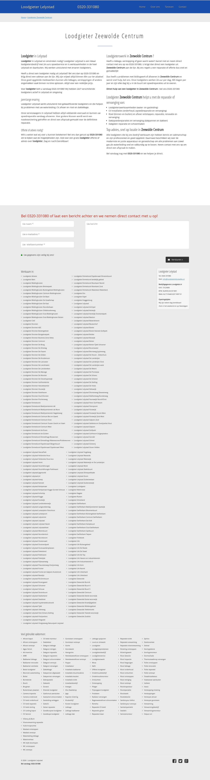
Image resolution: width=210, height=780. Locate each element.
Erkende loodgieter (50, 690)
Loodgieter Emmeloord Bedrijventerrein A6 (39, 406)
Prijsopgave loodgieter (100, 690)
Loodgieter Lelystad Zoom (78, 476)
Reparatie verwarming (128, 642)
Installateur (69, 666)
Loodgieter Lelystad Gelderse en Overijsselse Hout (93, 423)
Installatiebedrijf (71, 683)
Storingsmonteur (150, 652)
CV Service (27, 714)
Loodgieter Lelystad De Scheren (86, 379)
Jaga (66, 693)
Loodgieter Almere (30, 276)
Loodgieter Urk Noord (76, 568)
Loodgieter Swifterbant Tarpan (79, 534)
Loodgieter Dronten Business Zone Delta (38, 338)
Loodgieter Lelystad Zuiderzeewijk (81, 483)
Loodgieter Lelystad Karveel (33, 483)
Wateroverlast (28, 739)
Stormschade (149, 656)
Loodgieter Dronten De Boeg (34, 344)
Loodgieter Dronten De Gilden (34, 355)
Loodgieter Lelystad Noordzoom (35, 538)
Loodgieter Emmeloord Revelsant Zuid (88, 286)
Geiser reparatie (49, 707)
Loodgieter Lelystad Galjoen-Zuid (86, 420)
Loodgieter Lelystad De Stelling (85, 382)
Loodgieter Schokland (76, 500)
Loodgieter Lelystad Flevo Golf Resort (88, 403)
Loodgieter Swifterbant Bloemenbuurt (82, 510)
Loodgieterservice (98, 656)
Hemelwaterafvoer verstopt (75, 659)
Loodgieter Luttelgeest (76, 486)
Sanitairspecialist (126, 707)
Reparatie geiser (98, 710)
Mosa (94, 663)
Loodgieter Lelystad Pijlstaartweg (35, 561)
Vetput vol (148, 714)
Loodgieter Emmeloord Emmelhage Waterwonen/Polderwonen (46, 440)
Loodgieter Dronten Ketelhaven (35, 392)
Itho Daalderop (71, 690)
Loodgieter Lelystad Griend (84, 440)
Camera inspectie (29, 693)
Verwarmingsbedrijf (151, 707)
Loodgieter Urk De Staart (77, 551)
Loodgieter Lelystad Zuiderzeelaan (81, 479)
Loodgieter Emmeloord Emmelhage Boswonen (40, 437)
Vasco (146, 686)
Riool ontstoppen (127, 676)
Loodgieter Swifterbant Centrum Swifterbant (85, 517)
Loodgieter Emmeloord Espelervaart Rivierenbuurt (93, 276)
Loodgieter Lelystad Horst (32, 462)
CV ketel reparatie (29, 704)
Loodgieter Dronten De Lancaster (35, 362)
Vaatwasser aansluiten (152, 680)
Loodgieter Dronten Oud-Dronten (36, 396)
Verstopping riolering (152, 690)
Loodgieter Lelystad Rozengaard (35, 582)
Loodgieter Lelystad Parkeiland (34, 551)
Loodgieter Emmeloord (31, 403)
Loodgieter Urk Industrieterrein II (80, 561)
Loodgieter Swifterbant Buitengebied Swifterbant (86, 514)
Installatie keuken (72, 676)
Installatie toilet (71, 680)
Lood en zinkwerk (98, 642)
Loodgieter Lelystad (37, 6)
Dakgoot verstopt (49, 663)
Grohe (67, 645)
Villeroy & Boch (29, 719)
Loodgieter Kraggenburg (83, 300)
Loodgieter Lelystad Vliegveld (34, 620)
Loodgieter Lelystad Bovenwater (86, 348)
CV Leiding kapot (29, 710)
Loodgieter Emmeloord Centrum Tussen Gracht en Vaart (44, 423)
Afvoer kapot (28, 639)
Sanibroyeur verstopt (128, 704)
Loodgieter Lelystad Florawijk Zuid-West (89, 416)
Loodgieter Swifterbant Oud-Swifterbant (83, 527)
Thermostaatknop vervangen (155, 659)
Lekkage (68, 707)
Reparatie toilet (126, 639)
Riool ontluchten (126, 673)
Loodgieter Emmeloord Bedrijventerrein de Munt (41, 409)
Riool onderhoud (126, 669)
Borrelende (27, 680)
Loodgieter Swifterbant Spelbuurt (81, 531)
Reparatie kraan (98, 714)
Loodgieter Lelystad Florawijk (85, 409)
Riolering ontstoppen (128, 649)
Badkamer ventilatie (30, 666)
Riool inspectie (125, 659)
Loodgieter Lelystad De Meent (85, 368)
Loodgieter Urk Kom (76, 565)
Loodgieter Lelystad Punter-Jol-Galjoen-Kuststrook (42, 572)
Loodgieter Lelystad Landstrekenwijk (37, 503)
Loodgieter (96, 645)
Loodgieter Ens (79, 293)
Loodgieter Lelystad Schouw (33, 589)
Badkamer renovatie (30, 663)
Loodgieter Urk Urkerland (78, 575)
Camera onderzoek (30, 697)
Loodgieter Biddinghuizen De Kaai (36, 303)
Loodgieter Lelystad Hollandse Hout (36, 455)
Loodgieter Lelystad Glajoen (84, 427)
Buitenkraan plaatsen (31, 690)
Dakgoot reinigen (49, 649)
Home (23, 17)
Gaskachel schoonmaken (52, 697)
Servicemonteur (126, 714)
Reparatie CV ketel (99, 707)
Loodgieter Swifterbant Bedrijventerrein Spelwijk (86, 507)
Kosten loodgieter (72, 704)
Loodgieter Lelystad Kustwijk (34, 500)
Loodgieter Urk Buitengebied (79, 544)
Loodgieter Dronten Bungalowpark (36, 334)
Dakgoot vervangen (50, 666)
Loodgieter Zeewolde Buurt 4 (79, 585)
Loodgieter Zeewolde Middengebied (82, 606)
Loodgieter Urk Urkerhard (78, 572)
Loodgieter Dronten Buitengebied (35, 331)
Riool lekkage (125, 666)
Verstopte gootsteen (151, 700)
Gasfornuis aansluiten (51, 693)
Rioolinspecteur (126, 686)
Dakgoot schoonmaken (52, 659)
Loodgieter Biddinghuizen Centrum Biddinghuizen (42, 293)
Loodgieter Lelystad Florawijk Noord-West (90, 413)
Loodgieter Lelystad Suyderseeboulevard (38, 603)
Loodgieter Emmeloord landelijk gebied (89, 279)
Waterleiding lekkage (31, 736)
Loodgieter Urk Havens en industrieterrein (84, 558)
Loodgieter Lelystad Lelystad (34, 520)
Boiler (25, 676)
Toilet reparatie (149, 669)
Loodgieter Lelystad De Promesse (86, 372)
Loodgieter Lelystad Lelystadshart (35, 527)
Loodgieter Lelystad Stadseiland (35, 596)
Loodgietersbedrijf (99, 652)
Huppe (67, 663)
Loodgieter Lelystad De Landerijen (87, 358)
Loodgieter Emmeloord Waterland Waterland (91, 290)
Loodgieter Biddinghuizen (33, 283)
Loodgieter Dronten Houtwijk (34, 389)
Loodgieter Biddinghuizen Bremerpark (37, 286)
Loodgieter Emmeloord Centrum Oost (37, 420)
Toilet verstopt (149, 673)
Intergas (68, 686)
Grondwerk (69, 649)
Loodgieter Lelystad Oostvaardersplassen (38, 548)
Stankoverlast (149, 642)
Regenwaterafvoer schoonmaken (104, 700)
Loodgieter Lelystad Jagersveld (34, 472)
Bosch (25, 683)
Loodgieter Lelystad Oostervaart (35, 541)
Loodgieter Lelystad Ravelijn (33, 575)
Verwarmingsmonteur (152, 710)
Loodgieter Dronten (30, 324)
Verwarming (148, 704)
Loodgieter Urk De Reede (77, 548)
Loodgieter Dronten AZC (32, 327)
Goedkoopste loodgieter (52, 710)
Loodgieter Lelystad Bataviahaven (86, 320)
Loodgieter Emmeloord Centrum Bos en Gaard (40, 416)
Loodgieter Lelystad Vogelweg (79, 452)
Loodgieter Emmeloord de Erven (35, 430)
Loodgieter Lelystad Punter (33, 568)
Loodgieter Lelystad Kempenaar (35, 486)
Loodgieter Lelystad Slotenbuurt (35, 592)
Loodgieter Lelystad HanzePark (34, 452)
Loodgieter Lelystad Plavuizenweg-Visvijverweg (41, 565)
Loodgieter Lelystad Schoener (34, 585)
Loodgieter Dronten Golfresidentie (36, 382)
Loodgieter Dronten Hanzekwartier (36, 386)
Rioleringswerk (125, 652)
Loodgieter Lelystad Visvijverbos (35, 616)
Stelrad (146, 645)
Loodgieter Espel (80, 296)
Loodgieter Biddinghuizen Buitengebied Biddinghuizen (43, 290)
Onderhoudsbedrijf (99, 673)
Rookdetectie (125, 697)
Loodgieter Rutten (75, 496)
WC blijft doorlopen (30, 743)
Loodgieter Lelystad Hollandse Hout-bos (38, 459)
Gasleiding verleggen (51, 700)
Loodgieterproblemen (100, 649)
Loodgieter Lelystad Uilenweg (34, 609)
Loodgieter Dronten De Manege (35, 372)
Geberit (46, 704)
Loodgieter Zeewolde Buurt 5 (79, 589)
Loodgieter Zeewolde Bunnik (79, 582)
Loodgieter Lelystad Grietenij (85, 444)
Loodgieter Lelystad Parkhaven (34, 555)
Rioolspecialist (125, 690)
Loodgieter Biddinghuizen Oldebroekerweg (39, 310)
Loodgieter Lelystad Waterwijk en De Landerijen (86, 462)
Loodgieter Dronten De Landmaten (36, 365)
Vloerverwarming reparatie (33, 722)
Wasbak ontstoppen (30, 729)
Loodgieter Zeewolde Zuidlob (79, 616)
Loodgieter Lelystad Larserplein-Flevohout (39, 510)
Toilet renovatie (150, 666)
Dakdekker (47, 642)
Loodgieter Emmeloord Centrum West (37, 427)
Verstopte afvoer (150, 697)
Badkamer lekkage (30, 659)
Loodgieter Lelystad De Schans (85, 375)
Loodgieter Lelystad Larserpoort (35, 514)
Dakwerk (46, 683)
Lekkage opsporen (99, 639)
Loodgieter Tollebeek (76, 538)
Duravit (46, 686)
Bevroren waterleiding (31, 673)
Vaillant (147, 683)
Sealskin (123, 710)
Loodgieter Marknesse (76, 490)
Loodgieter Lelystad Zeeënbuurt (80, 469)
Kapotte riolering (71, 697)
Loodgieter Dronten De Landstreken (36, 368)
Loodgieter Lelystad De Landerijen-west (89, 365)
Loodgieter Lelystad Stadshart (34, 599)
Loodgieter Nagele (75, 493)
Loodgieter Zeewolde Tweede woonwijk (83, 613)
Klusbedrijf (69, 700)
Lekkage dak (70, 714)
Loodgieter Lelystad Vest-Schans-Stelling (38, 613)
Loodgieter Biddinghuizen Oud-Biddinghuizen (40, 314)
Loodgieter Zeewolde (76, 579)
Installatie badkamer (73, 669)
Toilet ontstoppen (151, 663)
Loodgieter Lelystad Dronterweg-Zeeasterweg (91, 392)
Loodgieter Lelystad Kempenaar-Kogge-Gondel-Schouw (44, 490)
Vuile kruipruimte (29, 726)
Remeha (95, 704)
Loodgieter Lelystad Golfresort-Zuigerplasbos (91, 433)
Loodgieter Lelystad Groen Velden (87, 447)
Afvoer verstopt (29, 645)
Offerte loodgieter (98, 669)
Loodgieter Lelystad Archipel (84, 307)
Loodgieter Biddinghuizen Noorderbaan (38, 307)
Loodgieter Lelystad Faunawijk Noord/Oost (90, 399)
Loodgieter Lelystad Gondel (84, 437)
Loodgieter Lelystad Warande (79, 455)
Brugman (26, 686)
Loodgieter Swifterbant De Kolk (80, 520)
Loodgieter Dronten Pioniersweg (35, 399)
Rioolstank (124, 693)
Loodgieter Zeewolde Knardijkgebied (82, 603)
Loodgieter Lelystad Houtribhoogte (36, 466)
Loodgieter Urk (74, 541)
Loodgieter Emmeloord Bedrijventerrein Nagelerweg (42, 413)
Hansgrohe (69, 652)
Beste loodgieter (29, 669)
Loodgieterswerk (98, 659)
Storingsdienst (149, 649)
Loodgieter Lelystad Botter (84, 341)
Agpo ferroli (27, 649)
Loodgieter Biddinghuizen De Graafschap (38, 300)
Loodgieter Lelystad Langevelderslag (36, 507)
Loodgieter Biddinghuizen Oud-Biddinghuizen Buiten (43, 317)
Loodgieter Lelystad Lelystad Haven (36, 524)
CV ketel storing (29, 707)
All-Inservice (27, 652)
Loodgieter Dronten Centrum (34, 341)
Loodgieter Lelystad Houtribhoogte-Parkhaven (40, 469)
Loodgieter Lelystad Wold (78, 466)
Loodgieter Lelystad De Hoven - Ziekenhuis (90, 355)
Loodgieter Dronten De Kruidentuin (36, 358)
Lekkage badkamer (72, 710)
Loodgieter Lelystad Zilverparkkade (81, 472)
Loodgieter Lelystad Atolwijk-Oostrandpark (90, 314)
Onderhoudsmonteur (100, 676)
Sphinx (146, 639)
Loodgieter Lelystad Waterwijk (79, 459)
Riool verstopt (125, 683)
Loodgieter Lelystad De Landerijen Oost (89, 362)
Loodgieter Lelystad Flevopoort (86, 406)
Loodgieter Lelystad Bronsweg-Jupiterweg (89, 351)
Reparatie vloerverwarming (130, 645)
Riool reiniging (125, 680)
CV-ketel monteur (49, 639)
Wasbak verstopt (29, 732)
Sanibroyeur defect (127, 700)
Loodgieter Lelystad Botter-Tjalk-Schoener (90, 344)
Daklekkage (47, 669)
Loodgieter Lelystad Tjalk (32, 606)
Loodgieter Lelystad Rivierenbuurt (36, 579)
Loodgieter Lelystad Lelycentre (34, 517)
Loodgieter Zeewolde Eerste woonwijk (82, 599)
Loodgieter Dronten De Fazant (34, 351)
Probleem (95, 693)
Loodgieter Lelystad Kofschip (34, 493)
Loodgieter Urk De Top (76, 555)
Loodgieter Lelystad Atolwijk (84, 310)
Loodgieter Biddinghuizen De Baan (36, 296)
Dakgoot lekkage (49, 645)
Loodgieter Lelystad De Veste (85, 386)
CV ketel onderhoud (30, 700)
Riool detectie (125, 656)
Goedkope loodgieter (51, 714)
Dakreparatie (48, 680)
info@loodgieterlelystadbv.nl (174, 279)
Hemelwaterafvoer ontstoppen (77, 656)
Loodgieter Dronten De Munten (35, 375)
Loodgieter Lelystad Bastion (84, 317)
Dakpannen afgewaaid (51, 673)
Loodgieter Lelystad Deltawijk (85, 389)
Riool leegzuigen (126, 663)
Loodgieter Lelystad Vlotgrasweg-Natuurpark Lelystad (43, 623)
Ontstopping (97, 683)
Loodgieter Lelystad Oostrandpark (36, 544)
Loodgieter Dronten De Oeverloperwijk (37, 379)
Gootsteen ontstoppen (74, 639)
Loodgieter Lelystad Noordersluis (35, 534)
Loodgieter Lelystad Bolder (84, 334)
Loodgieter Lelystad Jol (31, 476)
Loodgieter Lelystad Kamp (33, 479)
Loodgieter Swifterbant (77, 503)
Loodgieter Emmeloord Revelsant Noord (89, 283)
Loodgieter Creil (29, 320)
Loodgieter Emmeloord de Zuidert (36, 433)
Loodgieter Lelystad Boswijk (84, 338)
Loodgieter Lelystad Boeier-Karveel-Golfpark (90, 331)
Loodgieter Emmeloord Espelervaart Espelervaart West (43, 447)
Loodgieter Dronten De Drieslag (35, 348)
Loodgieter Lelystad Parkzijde (34, 558)
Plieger (94, 686)
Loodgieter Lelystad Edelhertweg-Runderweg (91, 396)
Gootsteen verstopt (72, 642)
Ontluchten (96, 680)
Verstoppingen (149, 693)
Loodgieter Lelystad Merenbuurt (35, 531)
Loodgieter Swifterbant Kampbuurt (81, 524)
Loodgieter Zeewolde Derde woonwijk (82, 596)
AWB (25, 656)
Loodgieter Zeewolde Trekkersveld (81, 609)
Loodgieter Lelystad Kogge (33, 496)
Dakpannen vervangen (51, 676)
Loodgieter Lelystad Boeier (84, 327)
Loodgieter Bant (29, 279)
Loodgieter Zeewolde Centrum (39, 17)
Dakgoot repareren (50, 656)
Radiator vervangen (99, 697)
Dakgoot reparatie (50, 652)
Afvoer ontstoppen (30, 642)
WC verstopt (27, 750)
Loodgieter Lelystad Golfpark (85, 430)
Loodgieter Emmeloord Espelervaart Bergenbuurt (41, 444)
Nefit (94, 666)
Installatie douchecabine (74, 673)
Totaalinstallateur (150, 676)
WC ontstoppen (29, 746)
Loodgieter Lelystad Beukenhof (86, 324)
